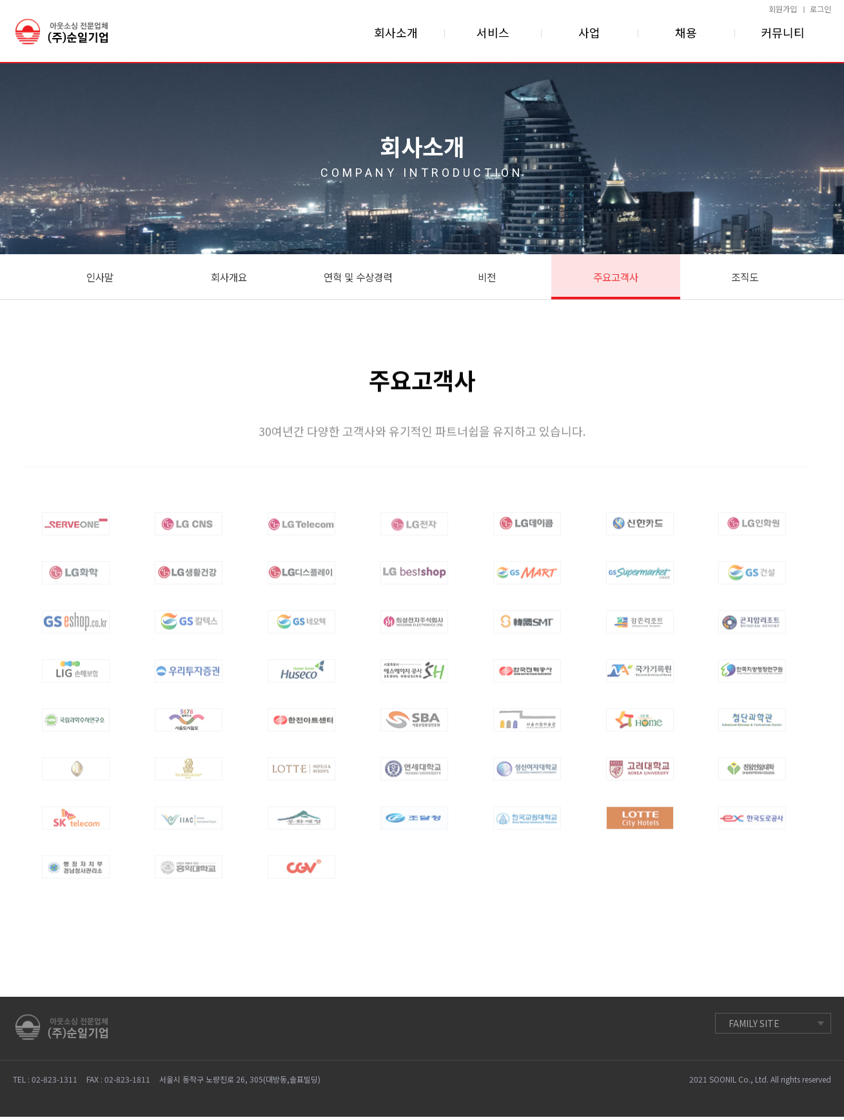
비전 (486, 278)
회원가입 (783, 8)
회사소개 (396, 32)
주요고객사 (615, 278)
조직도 (744, 278)
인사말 (99, 278)
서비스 (492, 32)
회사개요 (229, 278)
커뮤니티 (783, 32)
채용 (686, 32)
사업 (589, 32)
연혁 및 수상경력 (357, 278)
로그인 (820, 8)
